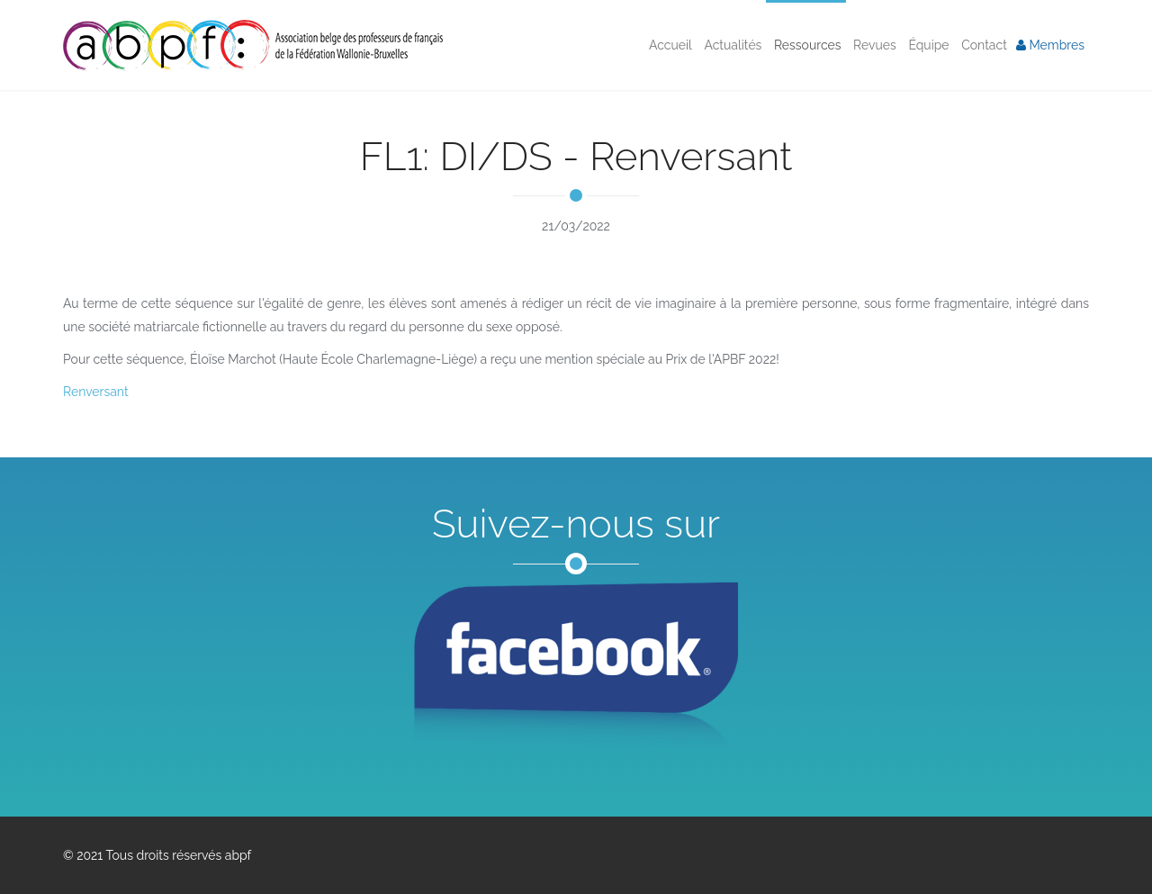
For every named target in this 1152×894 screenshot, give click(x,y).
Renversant (96, 391)
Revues (873, 45)
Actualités (731, 45)
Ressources (805, 45)
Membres (1050, 45)
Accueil (668, 45)
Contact (982, 45)
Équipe (927, 45)
